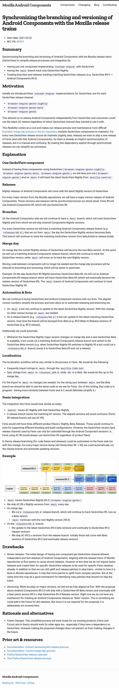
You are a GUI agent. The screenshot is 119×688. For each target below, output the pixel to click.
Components (67, 4)
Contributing (110, 4)
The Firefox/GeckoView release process (29, 652)
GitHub (30, 676)
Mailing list (8, 676)
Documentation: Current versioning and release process (38, 640)
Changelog (84, 4)
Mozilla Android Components (26, 5)
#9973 (20, 41)
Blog (96, 4)
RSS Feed (20, 676)
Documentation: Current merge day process (31, 644)
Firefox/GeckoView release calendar (27, 648)
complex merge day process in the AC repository (30, 130)
